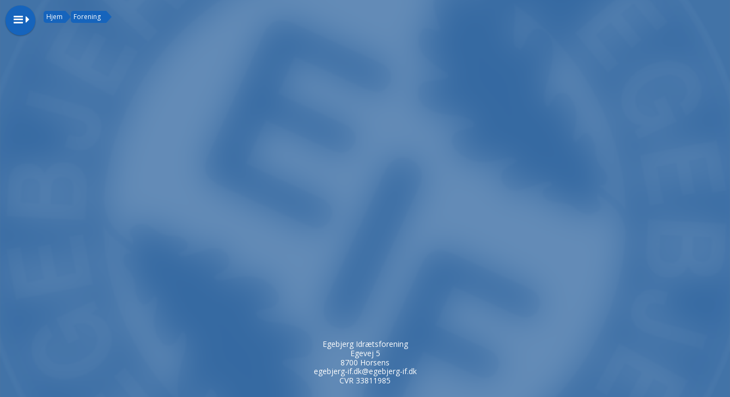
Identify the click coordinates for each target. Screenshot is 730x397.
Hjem (54, 16)
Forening (87, 16)
